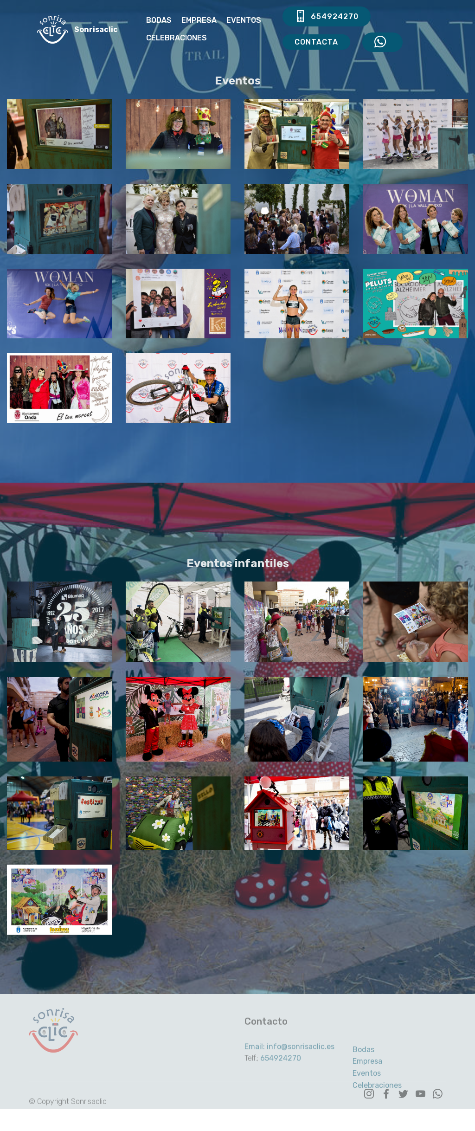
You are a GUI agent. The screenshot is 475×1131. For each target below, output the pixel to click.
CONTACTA (316, 42)
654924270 (327, 17)
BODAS (159, 20)
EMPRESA (199, 20)
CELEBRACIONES (176, 37)
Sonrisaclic (96, 29)
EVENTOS (243, 20)
